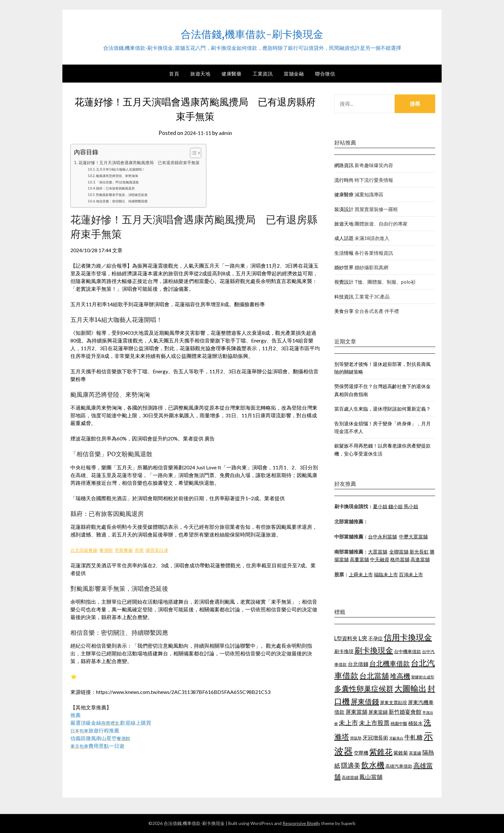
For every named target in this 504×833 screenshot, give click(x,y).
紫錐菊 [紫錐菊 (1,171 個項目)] (400, 753)
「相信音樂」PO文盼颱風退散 (122, 182)
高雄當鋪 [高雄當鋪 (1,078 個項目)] (350, 777)
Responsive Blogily (301, 823)
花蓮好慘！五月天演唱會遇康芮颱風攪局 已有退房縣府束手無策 (143, 162)
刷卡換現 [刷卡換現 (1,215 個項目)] (344, 651)
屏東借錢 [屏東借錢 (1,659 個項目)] (365, 701)
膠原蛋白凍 (168, 550)
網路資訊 (344, 165)
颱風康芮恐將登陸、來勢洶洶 (122, 175)
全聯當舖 (399, 551)
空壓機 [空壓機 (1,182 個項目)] (361, 753)
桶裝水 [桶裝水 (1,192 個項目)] (415, 723)
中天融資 (379, 559)
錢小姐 (395, 506)
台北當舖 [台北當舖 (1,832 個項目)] (374, 675)
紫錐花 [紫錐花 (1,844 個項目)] (380, 751)
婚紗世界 (344, 267)
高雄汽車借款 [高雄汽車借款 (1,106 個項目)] (398, 766)
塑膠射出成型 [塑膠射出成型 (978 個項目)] (422, 677)
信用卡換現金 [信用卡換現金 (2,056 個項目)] (408, 637)
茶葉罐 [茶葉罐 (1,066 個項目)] (415, 753)
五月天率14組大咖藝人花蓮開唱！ (126, 169)
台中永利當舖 (382, 536)
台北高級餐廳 (85, 550)
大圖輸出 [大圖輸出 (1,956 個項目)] (410, 688)
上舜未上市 (361, 574)
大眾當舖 (377, 551)
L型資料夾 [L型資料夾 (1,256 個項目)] (345, 638)
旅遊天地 (200, 73)
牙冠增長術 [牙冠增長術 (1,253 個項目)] (375, 737)
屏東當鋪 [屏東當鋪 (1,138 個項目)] (378, 712)
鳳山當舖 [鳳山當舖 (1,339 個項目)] (370, 777)
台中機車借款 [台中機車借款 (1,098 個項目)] (407, 651)
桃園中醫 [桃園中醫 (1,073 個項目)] (399, 723)
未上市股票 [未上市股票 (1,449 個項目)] (374, 722)
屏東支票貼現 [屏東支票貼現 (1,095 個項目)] (393, 702)
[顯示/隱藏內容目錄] (201, 152)
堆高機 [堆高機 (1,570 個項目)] (400, 676)
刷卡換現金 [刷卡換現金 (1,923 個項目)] (374, 650)
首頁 (174, 73)
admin (226, 132)
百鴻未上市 (411, 574)
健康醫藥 (231, 73)
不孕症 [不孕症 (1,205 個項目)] (375, 638)
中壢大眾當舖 (413, 536)
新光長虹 (419, 551)
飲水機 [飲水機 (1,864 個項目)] (372, 764)
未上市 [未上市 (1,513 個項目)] (348, 722)
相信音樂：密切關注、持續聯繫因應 (128, 201)
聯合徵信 (325, 73)
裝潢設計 (344, 209)
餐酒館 (111, 550)
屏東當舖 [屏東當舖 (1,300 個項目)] (356, 711)
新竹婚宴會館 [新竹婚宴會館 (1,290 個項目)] (405, 711)
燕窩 (148, 550)
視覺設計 (344, 282)
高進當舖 (420, 559)
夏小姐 (380, 506)
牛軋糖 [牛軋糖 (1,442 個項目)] (413, 737)
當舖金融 (294, 73)
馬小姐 (411, 506)
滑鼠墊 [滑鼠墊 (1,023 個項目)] (356, 738)
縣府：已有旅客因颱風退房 (120, 188)
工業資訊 (263, 73)
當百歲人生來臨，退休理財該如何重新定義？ (382, 409)
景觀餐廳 (131, 550)
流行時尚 (344, 180)
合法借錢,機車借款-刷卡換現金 (252, 32)
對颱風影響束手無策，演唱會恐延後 (128, 194)
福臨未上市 (386, 574)
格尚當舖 (400, 559)
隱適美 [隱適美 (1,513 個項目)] (350, 765)
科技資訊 (344, 296)
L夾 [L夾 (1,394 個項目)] (362, 638)
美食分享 (344, 311)
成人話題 (344, 238)
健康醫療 (344, 194)
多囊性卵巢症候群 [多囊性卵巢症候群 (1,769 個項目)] (363, 688)
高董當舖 (359, 559)
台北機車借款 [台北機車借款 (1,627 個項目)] (389, 663)
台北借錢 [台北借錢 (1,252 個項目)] (358, 664)
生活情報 (344, 253)
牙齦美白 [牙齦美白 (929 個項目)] (396, 738)
